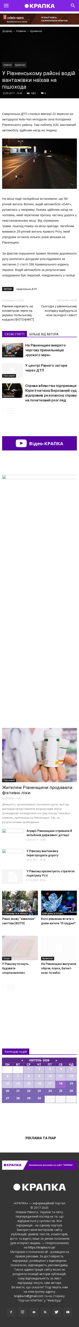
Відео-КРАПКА (39, 443)
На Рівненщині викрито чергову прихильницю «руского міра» (45, 350)
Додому (7, 31)
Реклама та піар (40, 1138)
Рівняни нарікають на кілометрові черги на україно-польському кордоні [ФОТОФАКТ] (18, 312)
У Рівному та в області (15, 913)
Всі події (39, 1117)
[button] (73, 5)
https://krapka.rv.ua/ (41, 1247)
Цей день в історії (52, 913)
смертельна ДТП (26, 288)
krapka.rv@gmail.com (28, 1296)
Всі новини (16, 1010)
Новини (7, 64)
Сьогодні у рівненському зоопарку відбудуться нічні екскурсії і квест (59, 310)
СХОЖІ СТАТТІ (14, 334)
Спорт (6, 958)
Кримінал (20, 64)
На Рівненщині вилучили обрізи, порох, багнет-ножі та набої (58, 968)
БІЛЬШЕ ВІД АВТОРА (44, 334)
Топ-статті (9, 355)
